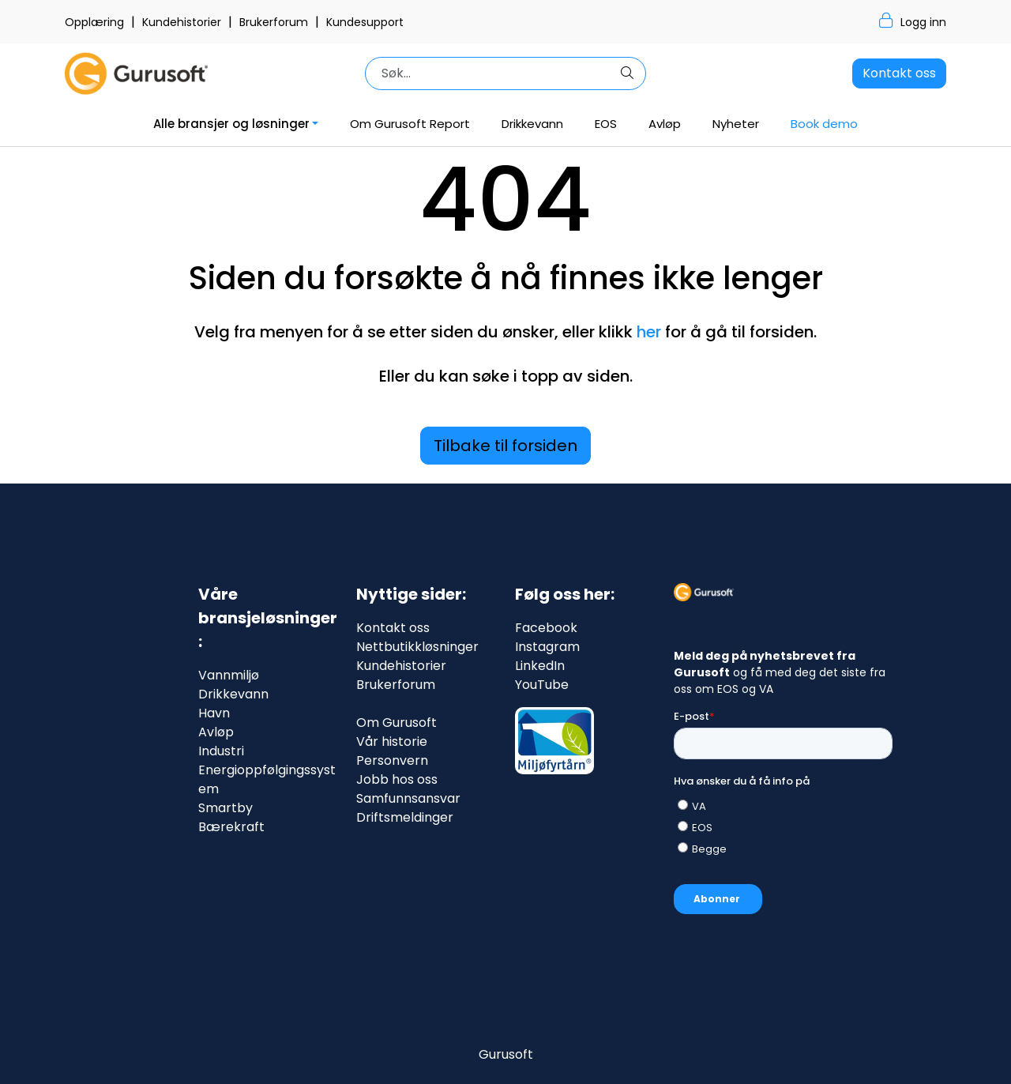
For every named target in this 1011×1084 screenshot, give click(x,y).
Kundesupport (365, 22)
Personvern (392, 760)
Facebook (546, 628)
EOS (606, 123)
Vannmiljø (228, 675)
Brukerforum (275, 22)
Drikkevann (532, 123)
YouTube (542, 685)
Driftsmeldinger (404, 817)
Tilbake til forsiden (505, 446)
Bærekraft (231, 827)
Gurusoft (506, 1054)
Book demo (824, 123)
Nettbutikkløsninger (417, 647)
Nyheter (735, 123)
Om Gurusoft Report (410, 123)
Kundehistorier (183, 22)
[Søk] (492, 73)
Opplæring (96, 22)
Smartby (225, 808)
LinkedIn (540, 666)
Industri (221, 751)
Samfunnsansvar (408, 798)
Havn (214, 713)
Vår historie (391, 741)
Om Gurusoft (396, 722)
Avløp (664, 123)
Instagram (547, 647)
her (649, 332)
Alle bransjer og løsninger (231, 123)
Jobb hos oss (397, 779)
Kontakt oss (899, 73)
